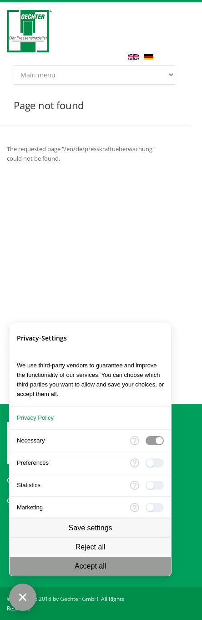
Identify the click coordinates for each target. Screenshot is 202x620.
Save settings (90, 528)
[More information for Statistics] (134, 485)
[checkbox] (155, 440)
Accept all (90, 566)
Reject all (91, 547)
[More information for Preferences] (134, 463)
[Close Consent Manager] (22, 597)
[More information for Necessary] (134, 440)
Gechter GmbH (79, 599)
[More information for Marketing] (134, 507)
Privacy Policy (35, 417)
